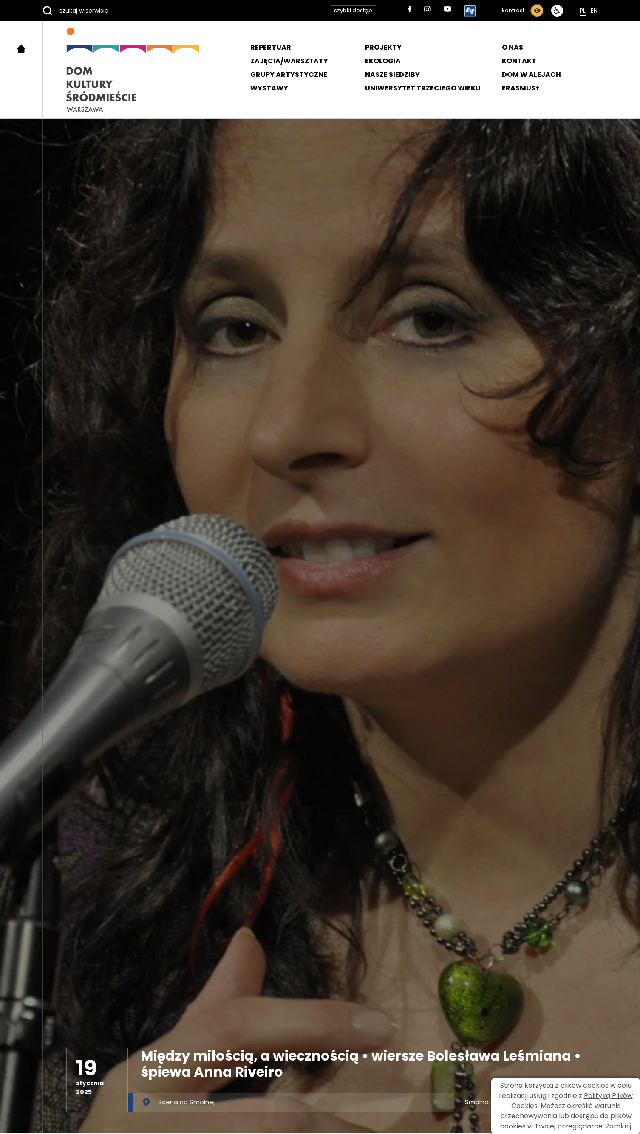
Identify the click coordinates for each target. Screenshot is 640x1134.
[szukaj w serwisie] (97, 10)
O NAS (512, 47)
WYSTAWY (269, 88)
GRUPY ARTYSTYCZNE (288, 74)
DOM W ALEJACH (531, 74)
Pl (583, 10)
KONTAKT (519, 61)
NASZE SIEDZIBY (392, 74)
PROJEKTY (383, 47)
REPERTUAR (270, 47)
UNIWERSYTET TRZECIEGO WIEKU (423, 88)
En (594, 10)
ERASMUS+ (521, 88)
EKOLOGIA (383, 61)
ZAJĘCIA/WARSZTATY (289, 61)
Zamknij (618, 1126)
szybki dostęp (353, 10)
